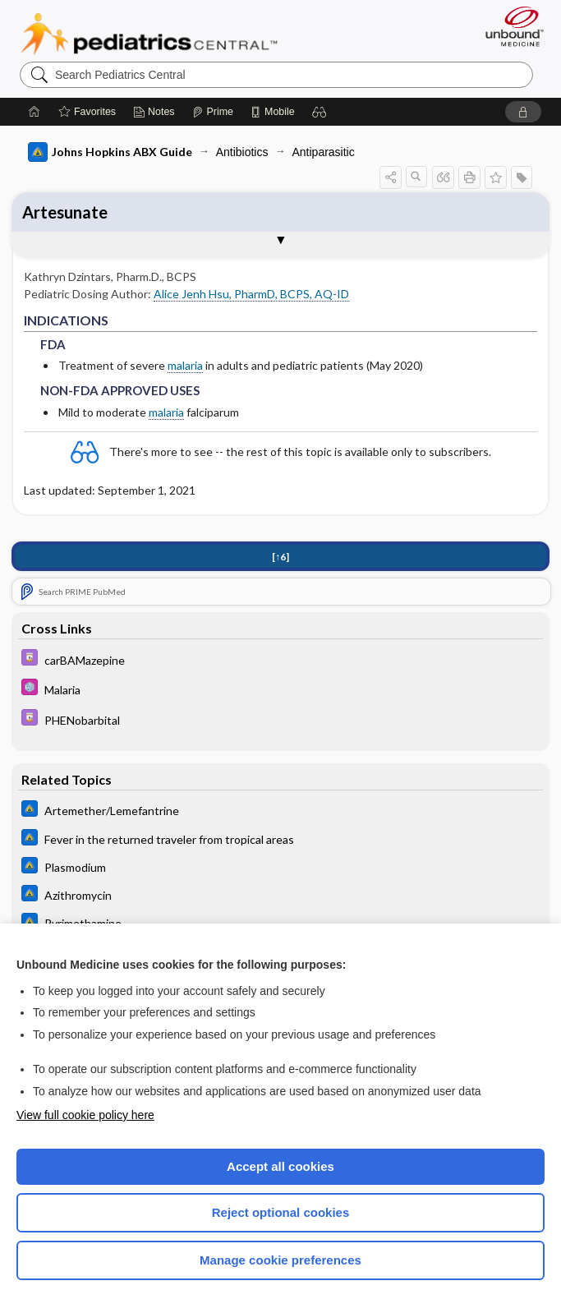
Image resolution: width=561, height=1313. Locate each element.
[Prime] (212, 112)
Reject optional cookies (281, 1212)
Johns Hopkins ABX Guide (110, 152)
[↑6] (280, 557)
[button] (319, 112)
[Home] (34, 112)
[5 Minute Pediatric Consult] (280, 690)
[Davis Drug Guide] (280, 660)
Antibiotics (242, 152)
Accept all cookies (280, 1166)
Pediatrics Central (149, 34)
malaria (185, 365)
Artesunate (65, 212)
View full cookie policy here (85, 1115)
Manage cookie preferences (280, 1260)
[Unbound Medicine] (509, 26)
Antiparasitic (323, 152)
